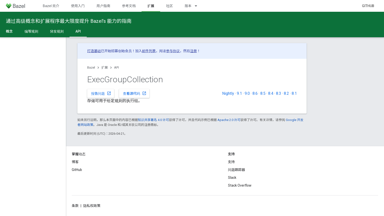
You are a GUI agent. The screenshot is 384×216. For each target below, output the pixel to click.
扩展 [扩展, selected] (150, 6)
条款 (75, 206)
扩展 (104, 67)
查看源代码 (134, 93)
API (116, 67)
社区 (169, 6)
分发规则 (57, 31)
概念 (9, 31)
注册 (193, 51)
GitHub (368, 6)
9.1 (239, 93)
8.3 (278, 93)
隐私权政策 (91, 206)
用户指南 (103, 6)
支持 (231, 162)
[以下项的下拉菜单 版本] (198, 6)
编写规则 (31, 31)
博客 (75, 162)
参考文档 (129, 6)
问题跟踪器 (236, 170)
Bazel (91, 67)
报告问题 (101, 93)
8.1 (294, 93)
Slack (232, 178)
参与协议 (173, 51)
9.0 (247, 93)
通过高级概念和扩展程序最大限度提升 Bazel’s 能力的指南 (69, 21)
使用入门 (78, 6)
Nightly (228, 93)
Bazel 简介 (51, 6)
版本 (188, 6)
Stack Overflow (240, 185)
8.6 (255, 93)
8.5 (262, 93)
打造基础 (94, 51)
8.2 (286, 93)
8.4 (270, 93)
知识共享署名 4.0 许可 (153, 120)
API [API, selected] (78, 31)
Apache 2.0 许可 (228, 120)
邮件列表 (149, 51)
